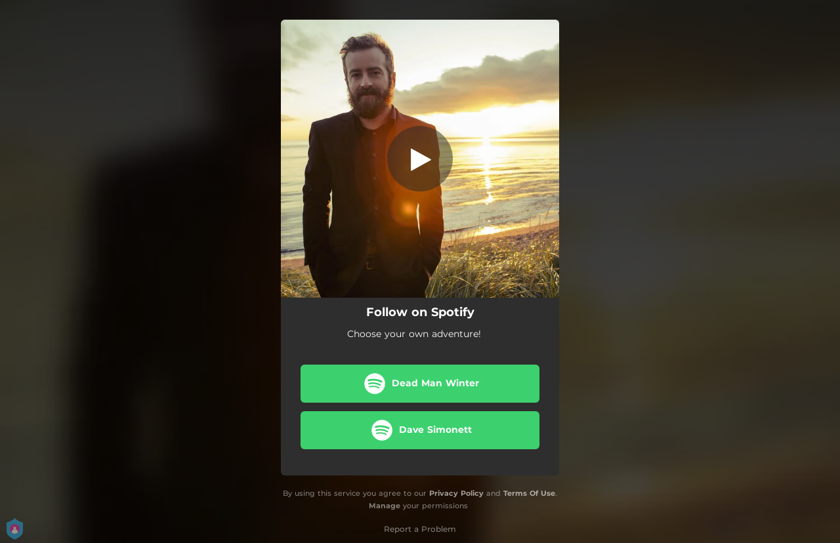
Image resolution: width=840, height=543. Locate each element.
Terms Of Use (529, 493)
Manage (384, 505)
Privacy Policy (456, 493)
